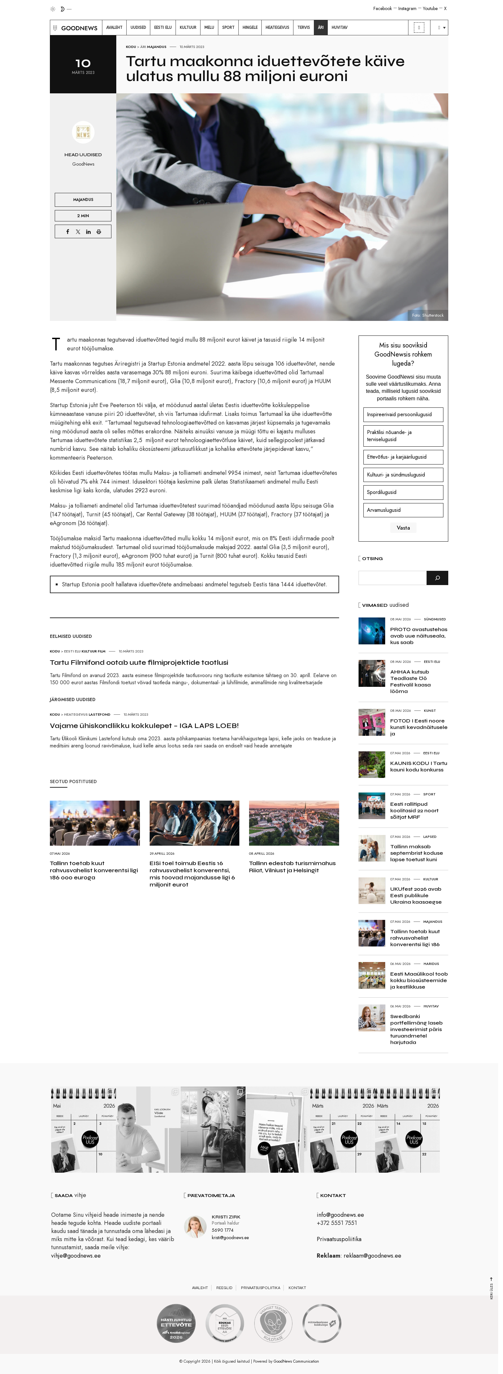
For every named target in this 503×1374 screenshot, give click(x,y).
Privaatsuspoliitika (339, 1239)
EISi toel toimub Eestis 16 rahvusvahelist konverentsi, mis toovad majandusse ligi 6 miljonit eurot (192, 874)
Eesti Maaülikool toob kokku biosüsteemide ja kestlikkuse (419, 980)
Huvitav (431, 1006)
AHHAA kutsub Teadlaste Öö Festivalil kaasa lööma (410, 681)
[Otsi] (437, 578)
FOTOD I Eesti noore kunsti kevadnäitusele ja (419, 727)
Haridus (431, 963)
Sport (429, 794)
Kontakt (297, 1288)
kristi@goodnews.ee (230, 1237)
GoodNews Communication (296, 1361)
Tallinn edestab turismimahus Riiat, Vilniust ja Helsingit (292, 867)
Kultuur (89, 651)
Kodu (131, 46)
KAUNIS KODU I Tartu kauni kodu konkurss (418, 766)
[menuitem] (114, 27)
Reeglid (224, 1288)
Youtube (430, 8)
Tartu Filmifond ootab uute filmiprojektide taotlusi (139, 662)
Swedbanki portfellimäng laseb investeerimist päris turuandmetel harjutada (416, 1029)
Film (102, 651)
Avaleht (200, 1288)
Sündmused (435, 619)
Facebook (382, 8)
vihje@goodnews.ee (76, 1255)
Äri (143, 46)
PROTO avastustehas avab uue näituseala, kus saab (418, 635)
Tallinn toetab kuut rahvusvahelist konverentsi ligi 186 (415, 937)
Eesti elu (72, 651)
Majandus (156, 46)
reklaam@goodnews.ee (372, 1255)
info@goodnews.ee (340, 1215)
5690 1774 (223, 1230)
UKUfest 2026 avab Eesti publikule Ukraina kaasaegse (416, 895)
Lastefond (99, 714)
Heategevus (76, 714)
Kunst (430, 710)
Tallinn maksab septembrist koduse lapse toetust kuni (416, 853)
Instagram (407, 8)
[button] (54, 27)
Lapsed (430, 836)
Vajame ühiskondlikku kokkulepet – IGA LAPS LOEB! (144, 726)
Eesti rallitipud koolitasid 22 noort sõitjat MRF (414, 810)
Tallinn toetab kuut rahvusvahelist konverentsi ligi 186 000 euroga (94, 870)
